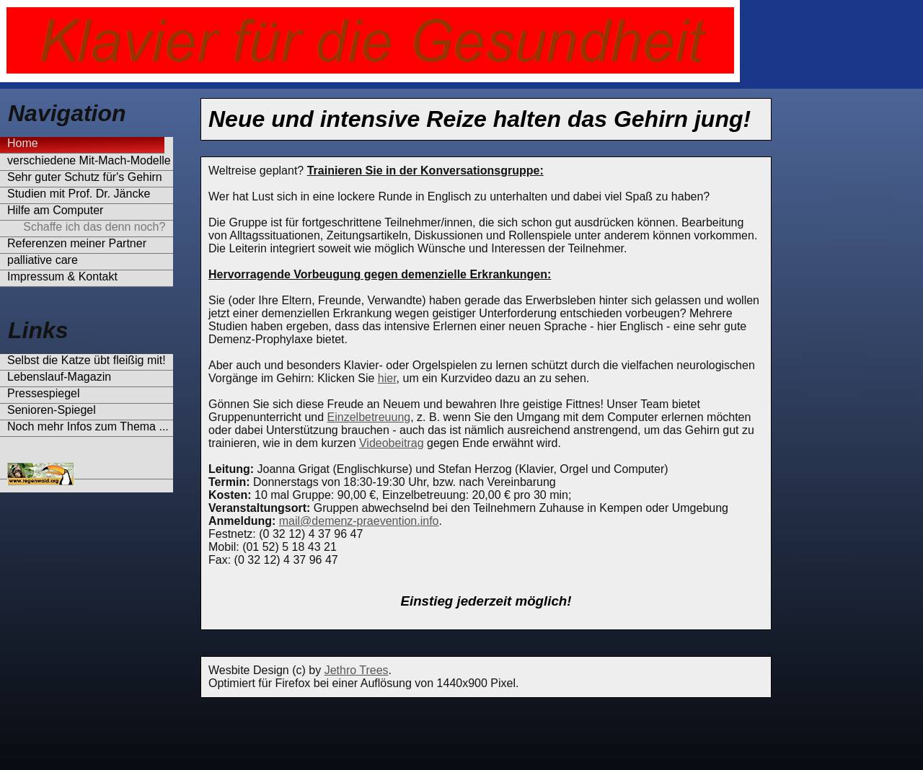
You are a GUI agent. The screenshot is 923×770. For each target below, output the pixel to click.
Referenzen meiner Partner (76, 243)
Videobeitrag (391, 443)
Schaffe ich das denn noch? (86, 227)
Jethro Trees (356, 670)
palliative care (42, 260)
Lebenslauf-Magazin (59, 377)
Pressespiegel (43, 393)
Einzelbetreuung (369, 417)
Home (22, 143)
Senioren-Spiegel (51, 410)
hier (387, 378)
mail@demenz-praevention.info (359, 521)
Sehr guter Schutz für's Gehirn (84, 177)
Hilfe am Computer (55, 210)
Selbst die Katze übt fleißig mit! (86, 360)
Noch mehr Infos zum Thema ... (88, 426)
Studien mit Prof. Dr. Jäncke (78, 193)
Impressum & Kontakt (62, 276)
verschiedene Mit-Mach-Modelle (89, 160)
